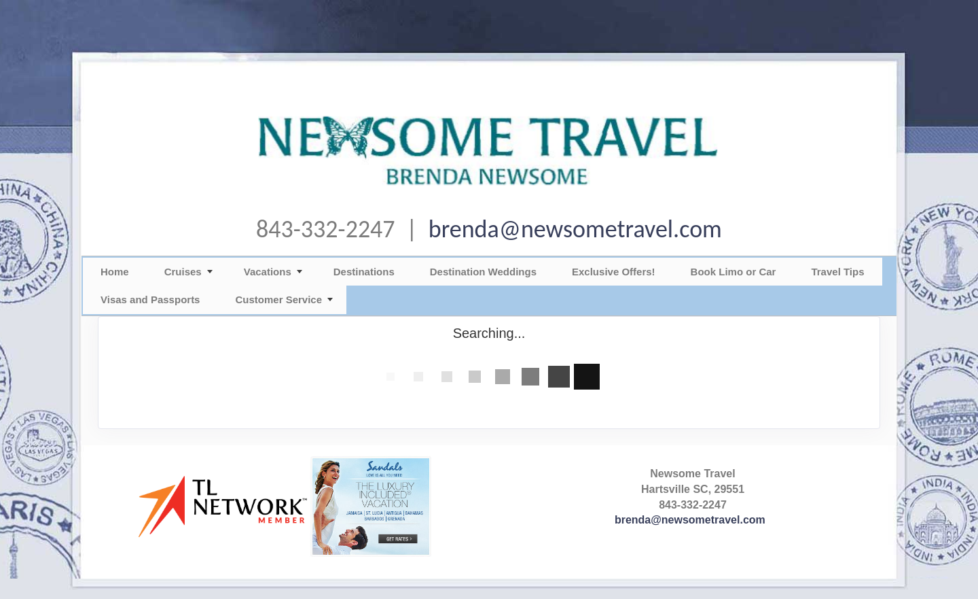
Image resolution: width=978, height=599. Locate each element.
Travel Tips (837, 271)
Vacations (267, 271)
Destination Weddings (483, 271)
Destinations (364, 271)
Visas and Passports (150, 299)
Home (115, 271)
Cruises (183, 271)
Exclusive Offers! (613, 271)
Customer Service (278, 299)
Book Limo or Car (733, 271)
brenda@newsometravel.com (575, 229)
